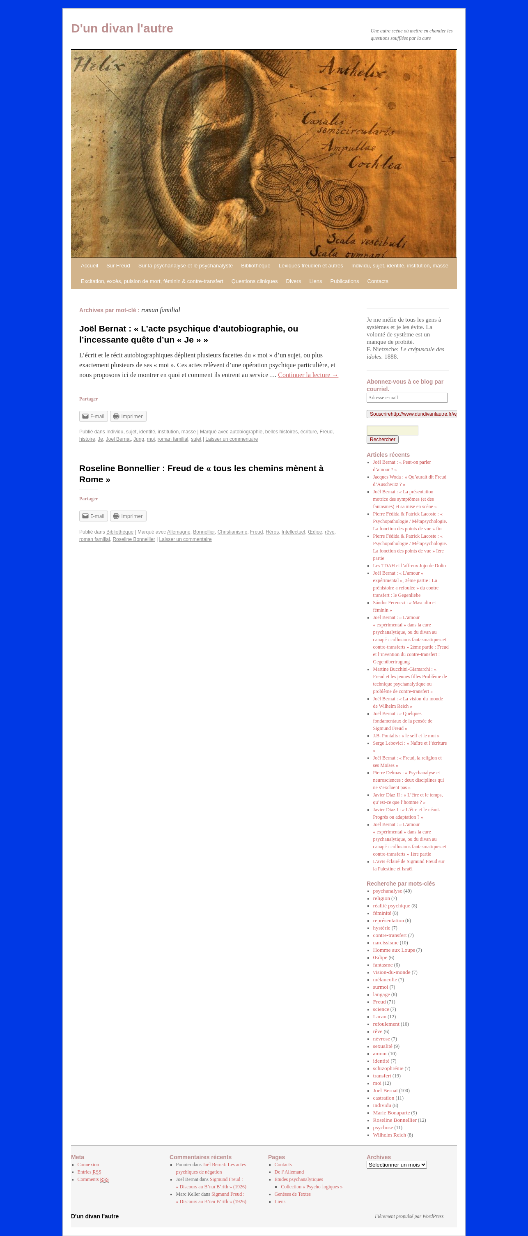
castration (384, 1098)
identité (381, 1061)
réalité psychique (392, 905)
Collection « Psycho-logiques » (311, 1187)
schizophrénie (388, 1068)
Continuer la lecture (308, 374)
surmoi (380, 987)
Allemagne (179, 532)
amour (380, 1053)
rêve (329, 532)
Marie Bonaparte (391, 1112)
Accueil (89, 265)
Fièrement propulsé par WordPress (409, 1216)
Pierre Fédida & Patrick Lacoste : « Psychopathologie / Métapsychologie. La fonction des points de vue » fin (410, 521)
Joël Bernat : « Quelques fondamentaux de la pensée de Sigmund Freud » (403, 721)
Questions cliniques (255, 281)
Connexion (88, 1164)
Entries (89, 1172)
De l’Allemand (289, 1172)
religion (381, 898)
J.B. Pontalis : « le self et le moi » (406, 736)
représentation (388, 920)
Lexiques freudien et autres (311, 265)
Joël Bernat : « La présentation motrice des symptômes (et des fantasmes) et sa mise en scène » (405, 499)
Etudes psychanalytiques (299, 1179)
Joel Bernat (118, 439)
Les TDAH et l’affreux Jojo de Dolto (409, 566)
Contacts (377, 281)
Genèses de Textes (293, 1194)
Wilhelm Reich (389, 1135)
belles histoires (281, 432)
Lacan (380, 1016)
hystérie (381, 928)
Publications (344, 281)
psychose (383, 1127)
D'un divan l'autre (122, 28)
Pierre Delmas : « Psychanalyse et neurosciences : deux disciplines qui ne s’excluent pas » (408, 780)
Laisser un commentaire (231, 439)
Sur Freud (118, 265)
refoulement (386, 1024)
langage (381, 994)
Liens (315, 281)
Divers (293, 281)
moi (151, 439)
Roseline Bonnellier (133, 539)
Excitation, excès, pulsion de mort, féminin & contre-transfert (152, 281)
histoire (87, 439)
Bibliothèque (256, 265)
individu (382, 1105)
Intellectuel (293, 532)
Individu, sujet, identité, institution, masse (399, 265)
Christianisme (233, 532)
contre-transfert (390, 935)
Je (100, 439)
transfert (382, 1076)
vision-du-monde (392, 972)
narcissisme (386, 942)
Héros (272, 532)
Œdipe (315, 532)
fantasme (383, 965)
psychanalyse (387, 891)
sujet (196, 439)
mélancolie (385, 979)
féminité (382, 913)
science (381, 1009)
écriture (309, 432)
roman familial (173, 439)
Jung (138, 439)
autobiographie (246, 432)
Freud (326, 432)
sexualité (383, 1046)
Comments (93, 1179)
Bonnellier (204, 532)
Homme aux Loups (394, 950)
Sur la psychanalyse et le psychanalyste (185, 265)
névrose (381, 1039)
